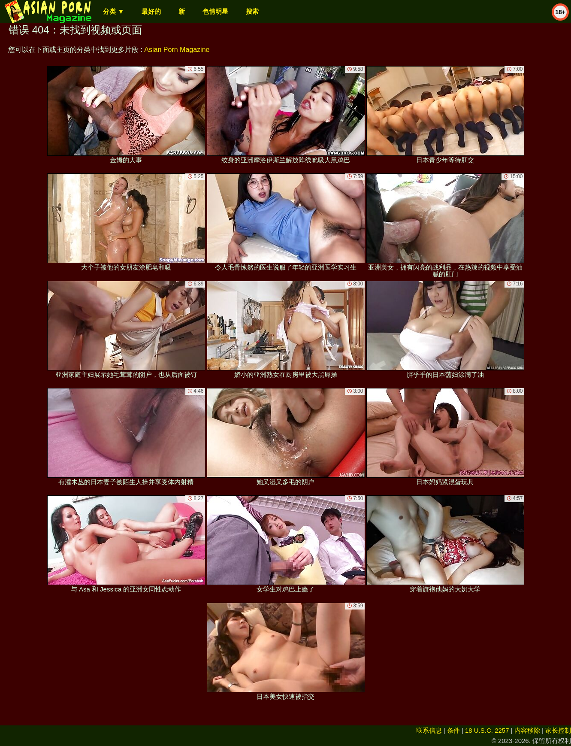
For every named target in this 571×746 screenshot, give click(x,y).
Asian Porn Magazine (176, 49)
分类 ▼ (113, 11)
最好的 (151, 11)
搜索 (252, 11)
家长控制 (558, 730)
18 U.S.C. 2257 (487, 730)
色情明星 (215, 11)
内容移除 (527, 730)
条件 (453, 730)
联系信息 (429, 730)
